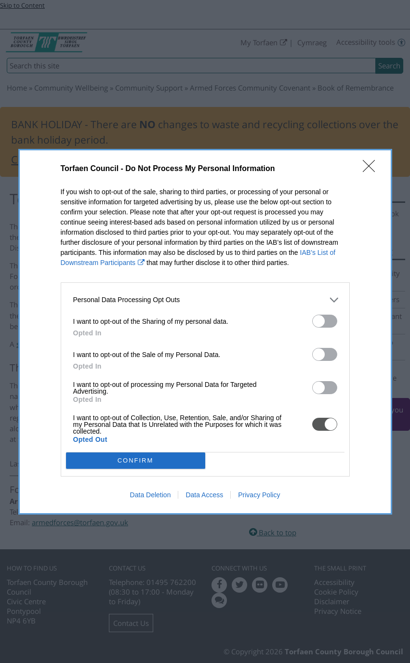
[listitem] (205, 300)
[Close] (372, 169)
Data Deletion (150, 495)
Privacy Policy (259, 495)
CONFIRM (136, 460)
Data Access (204, 495)
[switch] (324, 321)
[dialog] (205, 331)
